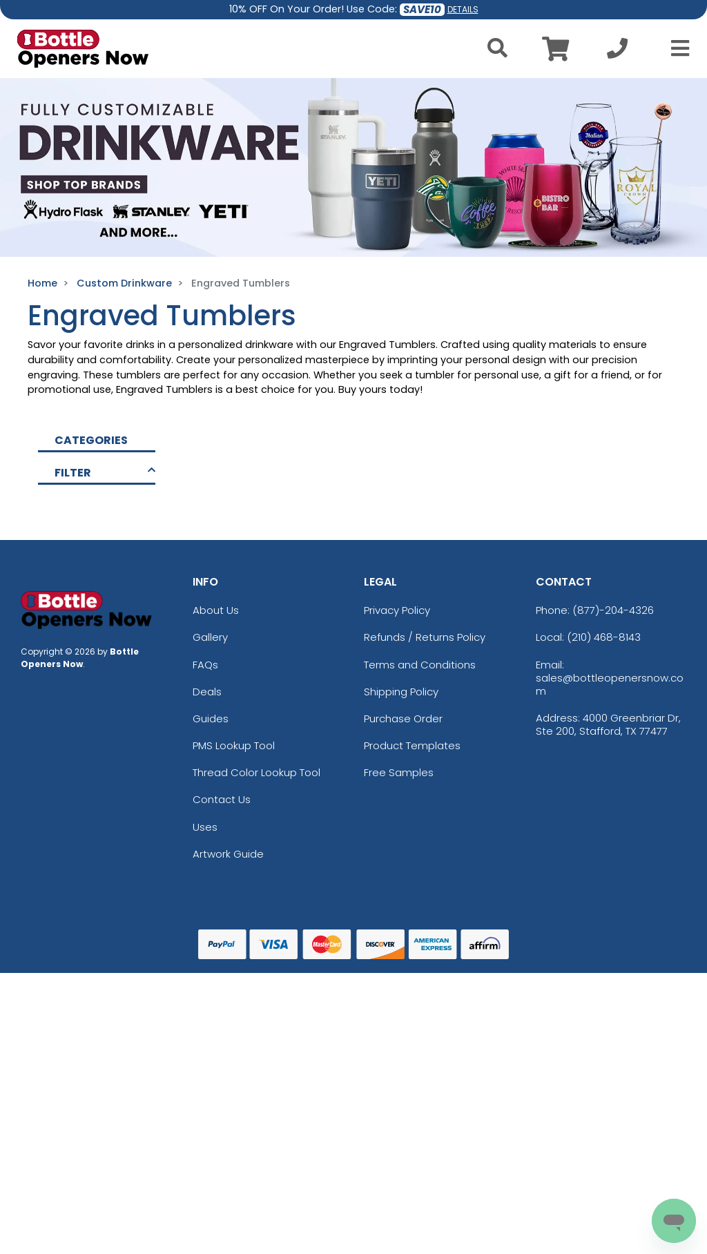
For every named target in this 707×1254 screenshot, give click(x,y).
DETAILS (462, 9)
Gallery (210, 637)
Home (42, 283)
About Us (216, 610)
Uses (205, 827)
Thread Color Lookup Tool (256, 772)
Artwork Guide (228, 854)
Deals (207, 691)
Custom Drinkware (124, 283)
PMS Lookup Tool (234, 745)
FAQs (205, 664)
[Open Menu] (676, 48)
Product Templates (412, 745)
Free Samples (399, 772)
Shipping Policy (401, 691)
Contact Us (222, 799)
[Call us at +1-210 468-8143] (617, 52)
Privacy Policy (397, 610)
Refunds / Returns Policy (424, 637)
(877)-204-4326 (613, 610)
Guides (211, 718)
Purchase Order (403, 718)
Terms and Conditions (420, 664)
